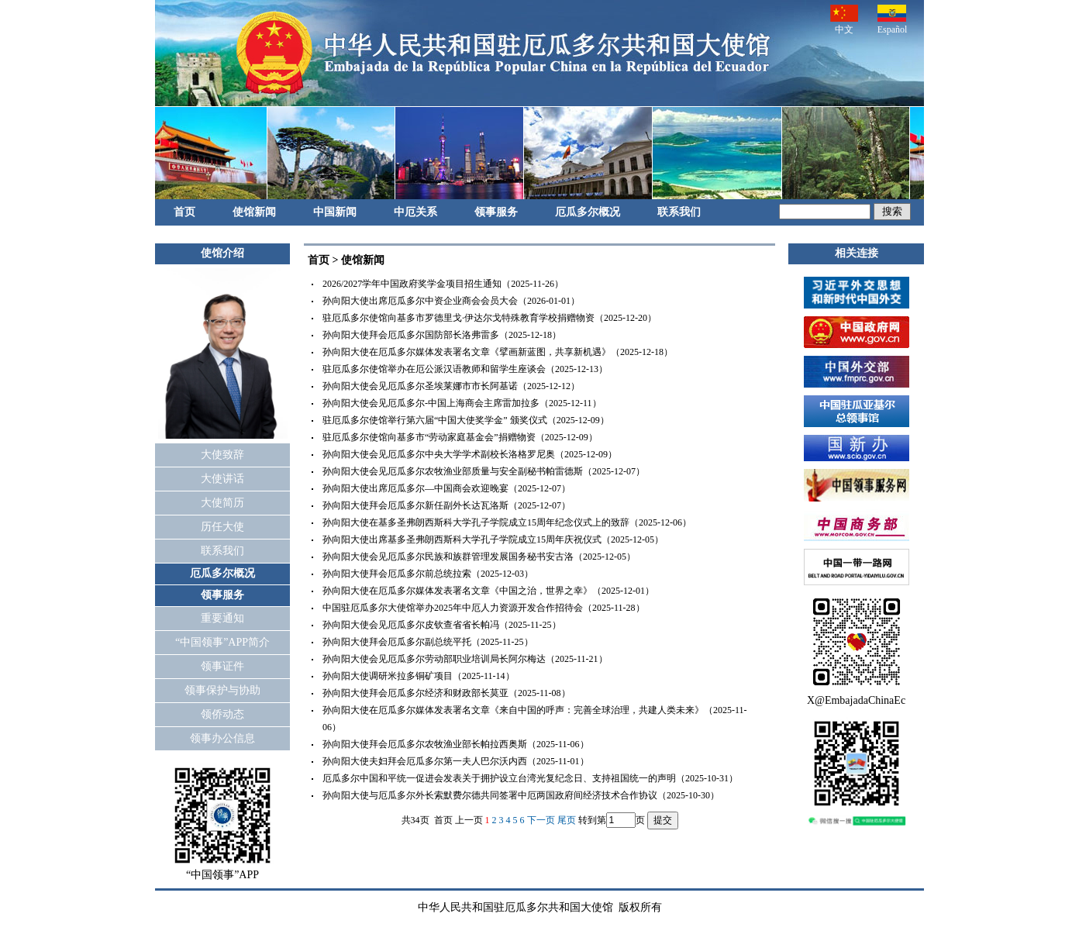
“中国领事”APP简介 (222, 642)
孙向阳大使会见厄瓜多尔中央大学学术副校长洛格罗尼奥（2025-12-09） (469, 454)
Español (892, 20)
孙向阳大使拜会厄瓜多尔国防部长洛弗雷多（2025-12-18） (441, 334)
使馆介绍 (222, 253)
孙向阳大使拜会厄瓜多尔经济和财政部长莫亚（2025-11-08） (446, 693)
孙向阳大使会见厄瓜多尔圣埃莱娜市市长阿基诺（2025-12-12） (451, 386)
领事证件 (222, 666)
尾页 (566, 820)
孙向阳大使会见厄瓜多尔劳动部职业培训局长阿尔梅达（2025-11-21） (465, 658)
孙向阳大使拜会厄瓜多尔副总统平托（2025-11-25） (427, 641)
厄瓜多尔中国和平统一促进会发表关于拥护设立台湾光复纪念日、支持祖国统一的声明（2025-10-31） (530, 778)
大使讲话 (222, 478)
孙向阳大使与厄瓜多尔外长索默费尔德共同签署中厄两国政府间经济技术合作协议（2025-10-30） (520, 795)
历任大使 (222, 527)
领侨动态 (222, 714)
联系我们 (679, 212)
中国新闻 (335, 212)
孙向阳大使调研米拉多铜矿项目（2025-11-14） (418, 675)
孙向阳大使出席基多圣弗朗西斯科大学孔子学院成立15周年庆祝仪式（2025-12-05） (493, 539)
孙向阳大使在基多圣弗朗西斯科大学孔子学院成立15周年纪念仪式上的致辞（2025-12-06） (506, 522)
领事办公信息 (222, 738)
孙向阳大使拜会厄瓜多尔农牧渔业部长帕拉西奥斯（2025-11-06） (455, 744)
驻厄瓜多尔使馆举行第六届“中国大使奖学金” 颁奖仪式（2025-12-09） (465, 420)
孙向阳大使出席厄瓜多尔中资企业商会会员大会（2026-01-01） (451, 300)
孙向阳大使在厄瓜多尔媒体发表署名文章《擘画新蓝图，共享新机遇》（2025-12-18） (497, 351)
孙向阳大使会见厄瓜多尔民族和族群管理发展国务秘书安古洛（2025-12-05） (479, 556)
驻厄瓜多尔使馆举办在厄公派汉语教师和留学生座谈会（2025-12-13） (465, 369)
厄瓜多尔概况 (587, 212)
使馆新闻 (254, 212)
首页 (184, 212)
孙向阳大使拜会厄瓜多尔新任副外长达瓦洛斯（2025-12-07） (446, 505)
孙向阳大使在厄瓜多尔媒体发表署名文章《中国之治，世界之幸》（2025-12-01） (488, 590)
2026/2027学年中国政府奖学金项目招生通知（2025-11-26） (443, 283)
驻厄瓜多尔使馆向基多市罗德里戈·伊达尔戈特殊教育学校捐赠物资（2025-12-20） (489, 317)
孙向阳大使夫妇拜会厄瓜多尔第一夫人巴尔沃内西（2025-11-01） (455, 761)
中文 (844, 20)
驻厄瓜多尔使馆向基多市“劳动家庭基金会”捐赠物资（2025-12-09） (460, 437)
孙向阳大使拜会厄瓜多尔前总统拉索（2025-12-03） (427, 573)
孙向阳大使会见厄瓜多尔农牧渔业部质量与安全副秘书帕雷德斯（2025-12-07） (483, 471)
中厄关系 (415, 212)
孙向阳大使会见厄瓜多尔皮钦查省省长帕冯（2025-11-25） (441, 624)
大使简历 (222, 502)
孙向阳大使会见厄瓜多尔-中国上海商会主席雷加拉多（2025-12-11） (462, 403)
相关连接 (856, 253)
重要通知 (222, 618)
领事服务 (496, 212)
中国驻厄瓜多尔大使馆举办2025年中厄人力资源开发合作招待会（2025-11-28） (483, 607)
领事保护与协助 (222, 690)
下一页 (541, 820)
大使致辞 (222, 454)
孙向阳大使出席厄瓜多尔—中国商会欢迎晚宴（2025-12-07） (446, 488)
